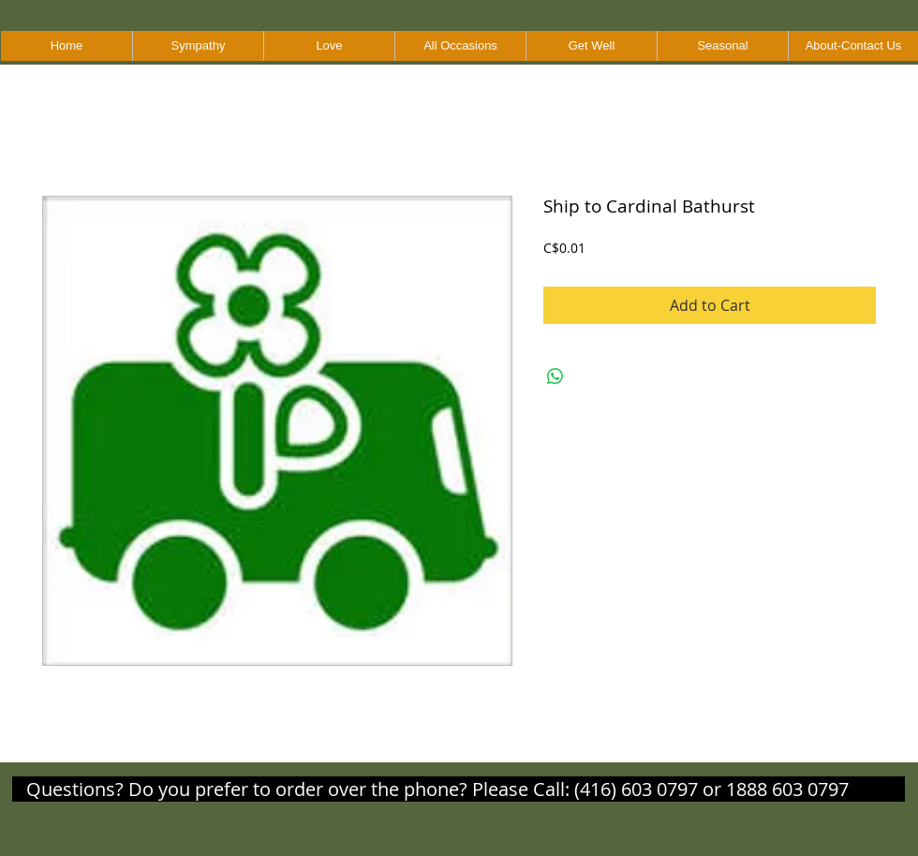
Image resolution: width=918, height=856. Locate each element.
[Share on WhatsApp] (555, 376)
